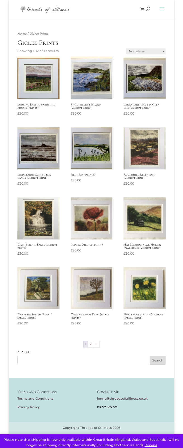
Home (22, 33)
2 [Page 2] (90, 344)
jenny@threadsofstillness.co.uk (122, 398)
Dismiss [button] (151, 445)
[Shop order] (146, 51)
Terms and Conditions (35, 398)
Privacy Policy (28, 407)
